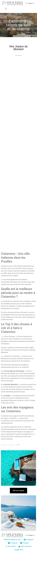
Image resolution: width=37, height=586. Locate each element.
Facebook (12, 543)
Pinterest (24, 543)
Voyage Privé (18, 550)
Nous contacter (24, 546)
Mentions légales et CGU (12, 539)
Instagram (28, 539)
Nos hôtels (10, 546)
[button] (6, 8)
